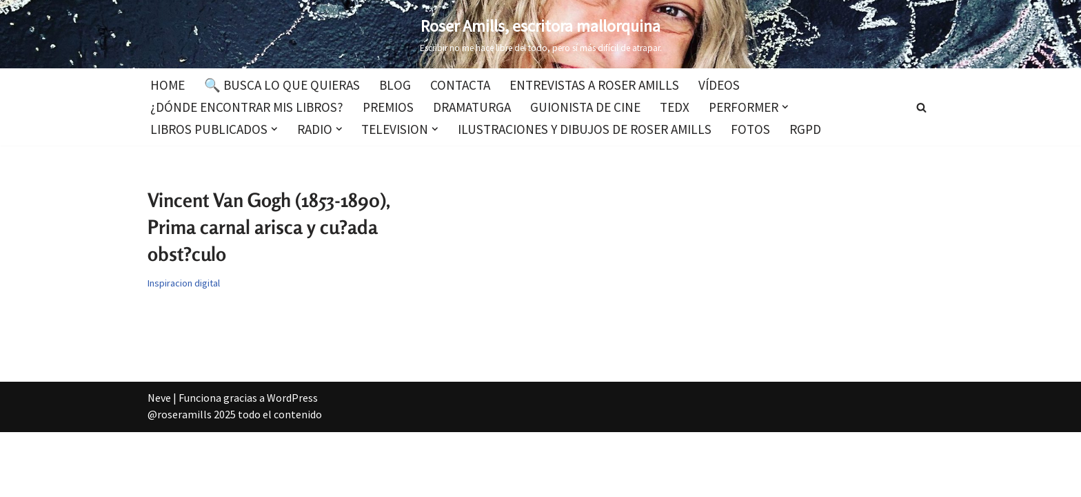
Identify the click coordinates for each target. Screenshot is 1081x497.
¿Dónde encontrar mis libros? (246, 107)
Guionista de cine (585, 107)
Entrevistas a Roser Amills (594, 85)
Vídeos (719, 85)
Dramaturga (472, 107)
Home (167, 85)
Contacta (460, 85)
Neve (159, 398)
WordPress (292, 398)
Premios (388, 107)
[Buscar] (921, 107)
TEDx (674, 107)
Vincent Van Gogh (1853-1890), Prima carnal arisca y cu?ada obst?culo (269, 227)
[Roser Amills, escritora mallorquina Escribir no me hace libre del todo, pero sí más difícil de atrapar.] (541, 34)
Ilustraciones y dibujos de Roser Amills (584, 129)
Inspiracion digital (184, 283)
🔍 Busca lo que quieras (282, 85)
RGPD (805, 129)
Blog (395, 85)
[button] (785, 107)
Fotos (750, 129)
